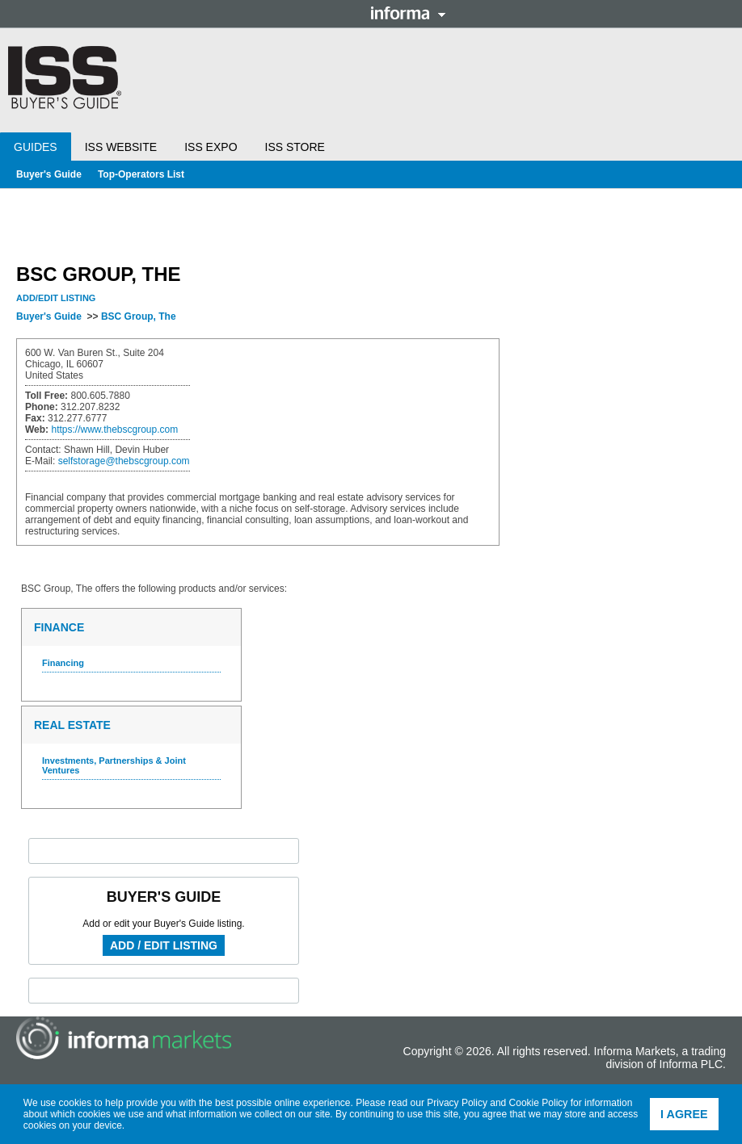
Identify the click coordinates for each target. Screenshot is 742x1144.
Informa (408, 12)
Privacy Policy (457, 1102)
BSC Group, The (138, 316)
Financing (63, 663)
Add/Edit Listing (55, 298)
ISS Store (295, 146)
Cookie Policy (538, 1102)
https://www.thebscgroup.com (114, 429)
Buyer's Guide (49, 174)
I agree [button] (684, 1114)
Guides (35, 146)
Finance (59, 627)
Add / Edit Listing (163, 945)
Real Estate (72, 725)
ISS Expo (210, 146)
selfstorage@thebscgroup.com (124, 461)
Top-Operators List (141, 174)
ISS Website (121, 146)
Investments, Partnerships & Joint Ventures (114, 765)
